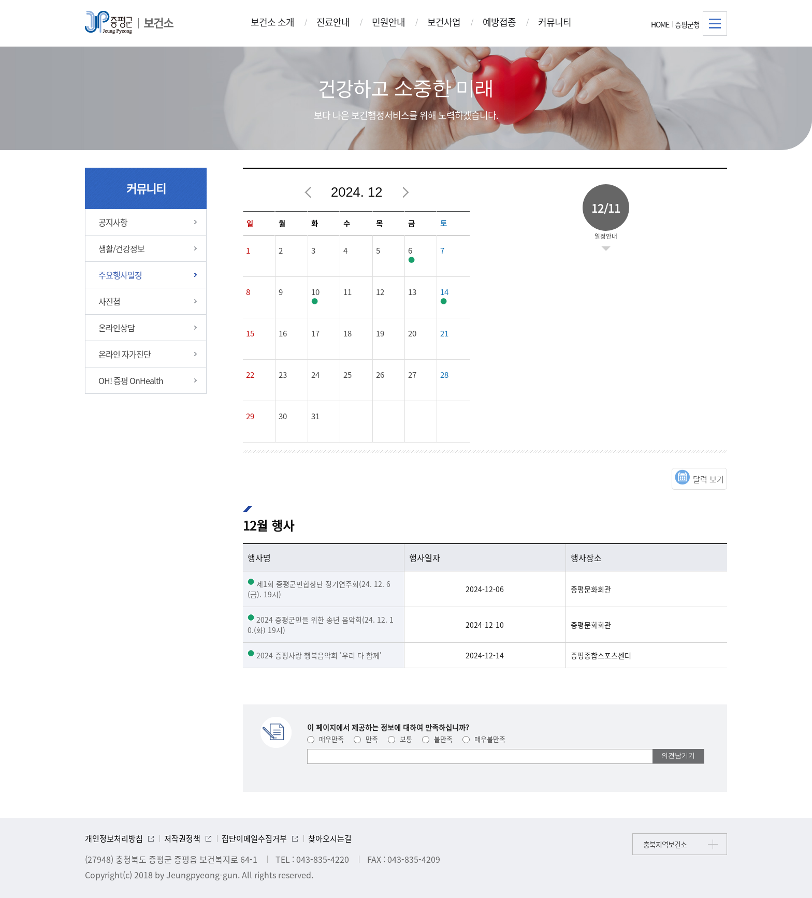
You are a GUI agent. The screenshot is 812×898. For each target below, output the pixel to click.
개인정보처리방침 (114, 838)
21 (444, 333)
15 (250, 333)
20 (412, 333)
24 (315, 374)
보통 (400, 739)
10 (315, 292)
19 (380, 333)
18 (347, 333)
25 (347, 374)
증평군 (108, 22)
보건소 (158, 22)
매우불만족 (483, 739)
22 (250, 374)
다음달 (405, 192)
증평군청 (687, 24)
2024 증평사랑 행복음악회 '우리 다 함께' (319, 655)
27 (412, 374)
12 (380, 292)
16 (283, 333)
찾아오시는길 (330, 838)
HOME (660, 24)
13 (412, 292)
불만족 (437, 739)
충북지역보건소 (665, 844)
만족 (366, 739)
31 (315, 416)
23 (283, 374)
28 (444, 374)
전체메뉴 (715, 23)
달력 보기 (708, 479)
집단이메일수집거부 (254, 838)
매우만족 (325, 739)
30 (283, 416)
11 (347, 292)
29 (250, 416)
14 (444, 292)
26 (380, 374)
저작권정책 (182, 838)
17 (315, 333)
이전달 (308, 192)
